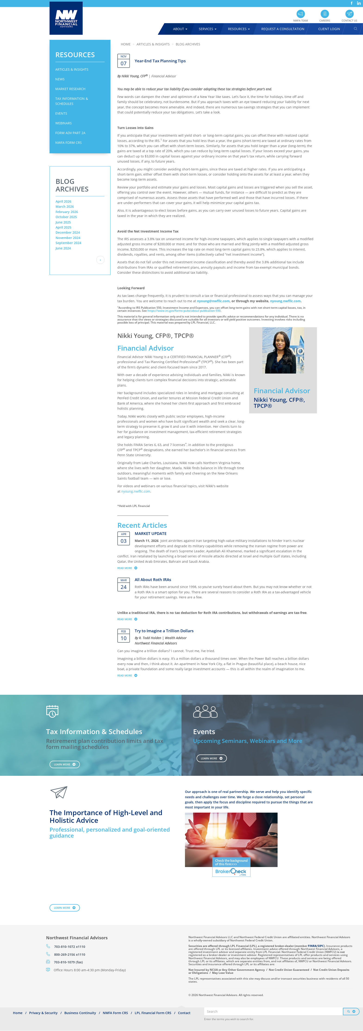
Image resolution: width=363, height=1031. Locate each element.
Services (207, 29)
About (180, 29)
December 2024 (68, 232)
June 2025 (63, 222)
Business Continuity (80, 1013)
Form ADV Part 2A (70, 133)
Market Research (70, 89)
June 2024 (63, 248)
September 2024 (68, 243)
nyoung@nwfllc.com (213, 301)
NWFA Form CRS (68, 142)
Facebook (351, 1)
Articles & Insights (71, 69)
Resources (239, 29)
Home (126, 44)
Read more (129, 568)
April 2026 (63, 201)
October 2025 (66, 217)
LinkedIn (358, 1)
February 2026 (67, 212)
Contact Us (349, 20)
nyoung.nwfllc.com (285, 301)
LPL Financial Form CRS (153, 1013)
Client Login (329, 29)
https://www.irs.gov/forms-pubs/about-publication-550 (184, 311)
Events (61, 113)
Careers (324, 20)
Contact (184, 1013)
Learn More (62, 764)
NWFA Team (300, 20)
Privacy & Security (43, 1013)
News (60, 79)
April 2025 (63, 227)
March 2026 (65, 206)
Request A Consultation (282, 29)
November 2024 (68, 238)
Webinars (63, 123)
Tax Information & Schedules (71, 101)
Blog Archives (188, 44)
